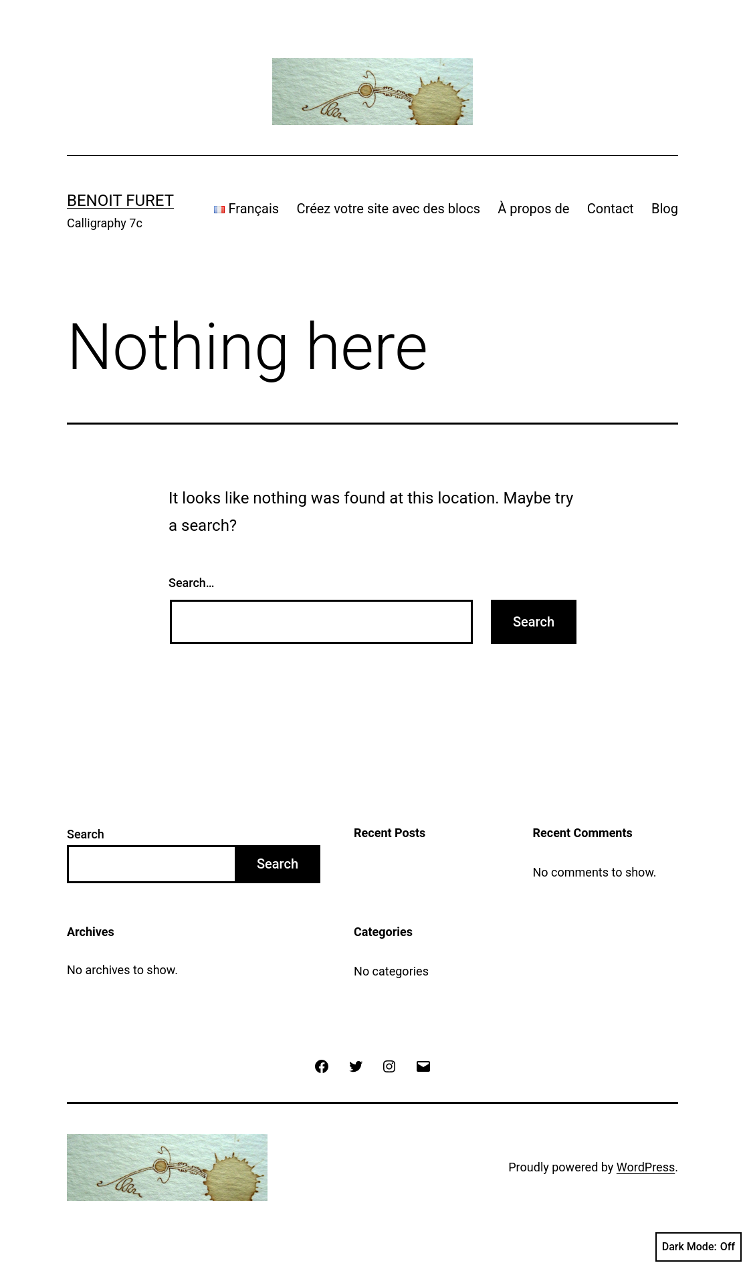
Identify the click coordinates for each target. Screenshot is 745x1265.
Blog (664, 209)
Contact (610, 209)
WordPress (646, 1167)
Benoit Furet (120, 200)
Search (85, 834)
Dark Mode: (698, 1247)
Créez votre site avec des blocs (388, 209)
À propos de (533, 209)
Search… (192, 583)
